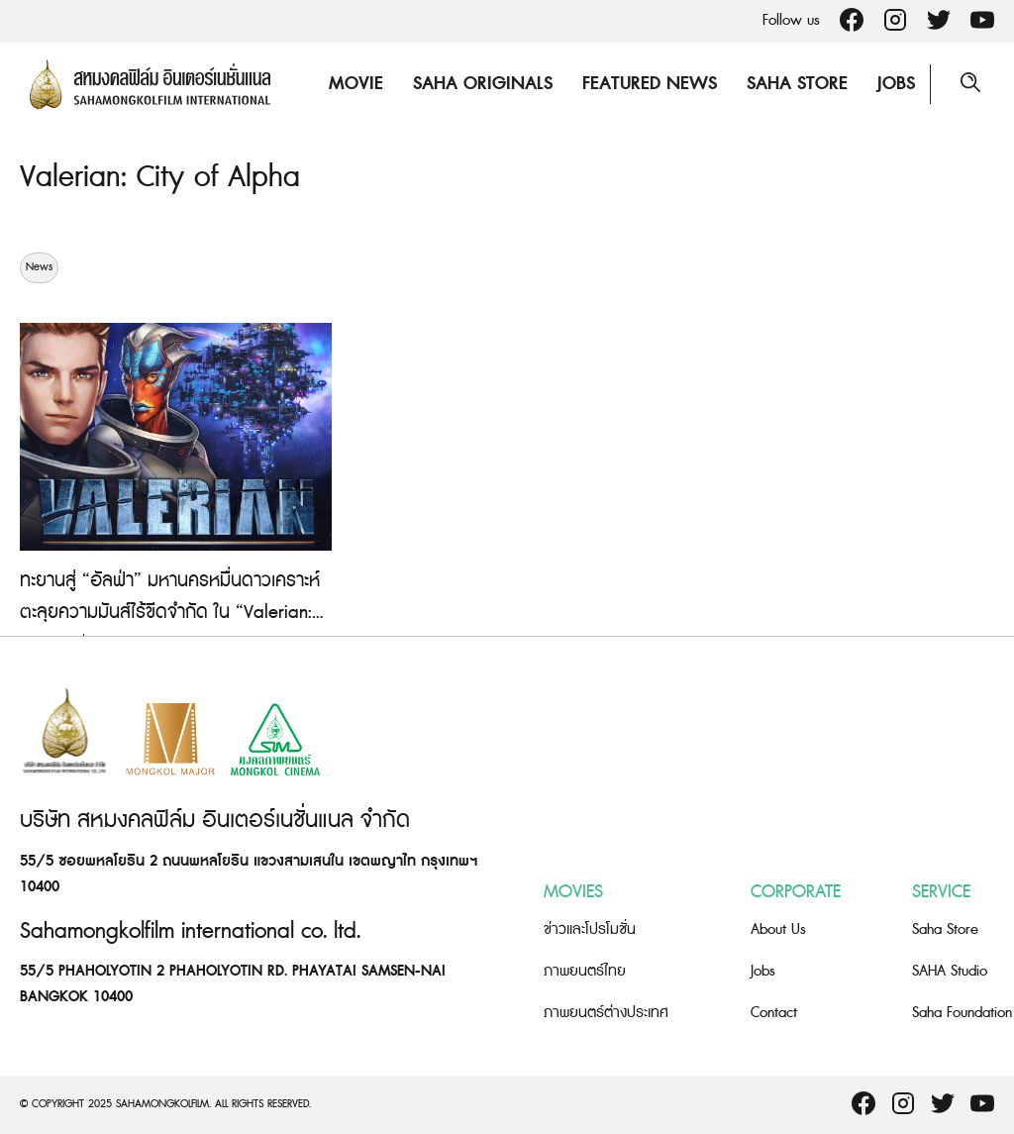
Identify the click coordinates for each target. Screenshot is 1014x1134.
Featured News (649, 83)
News (39, 267)
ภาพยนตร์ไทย (585, 971)
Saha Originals (483, 83)
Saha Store (797, 83)
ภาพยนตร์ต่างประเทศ (606, 1012)
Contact (774, 1012)
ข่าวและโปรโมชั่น (590, 929)
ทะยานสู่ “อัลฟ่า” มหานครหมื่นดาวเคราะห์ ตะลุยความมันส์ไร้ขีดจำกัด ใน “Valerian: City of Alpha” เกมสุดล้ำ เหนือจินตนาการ (173, 613)
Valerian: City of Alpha (160, 177)
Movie (356, 83)
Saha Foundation (962, 1012)
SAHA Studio (949, 971)
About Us (778, 929)
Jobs (896, 83)
